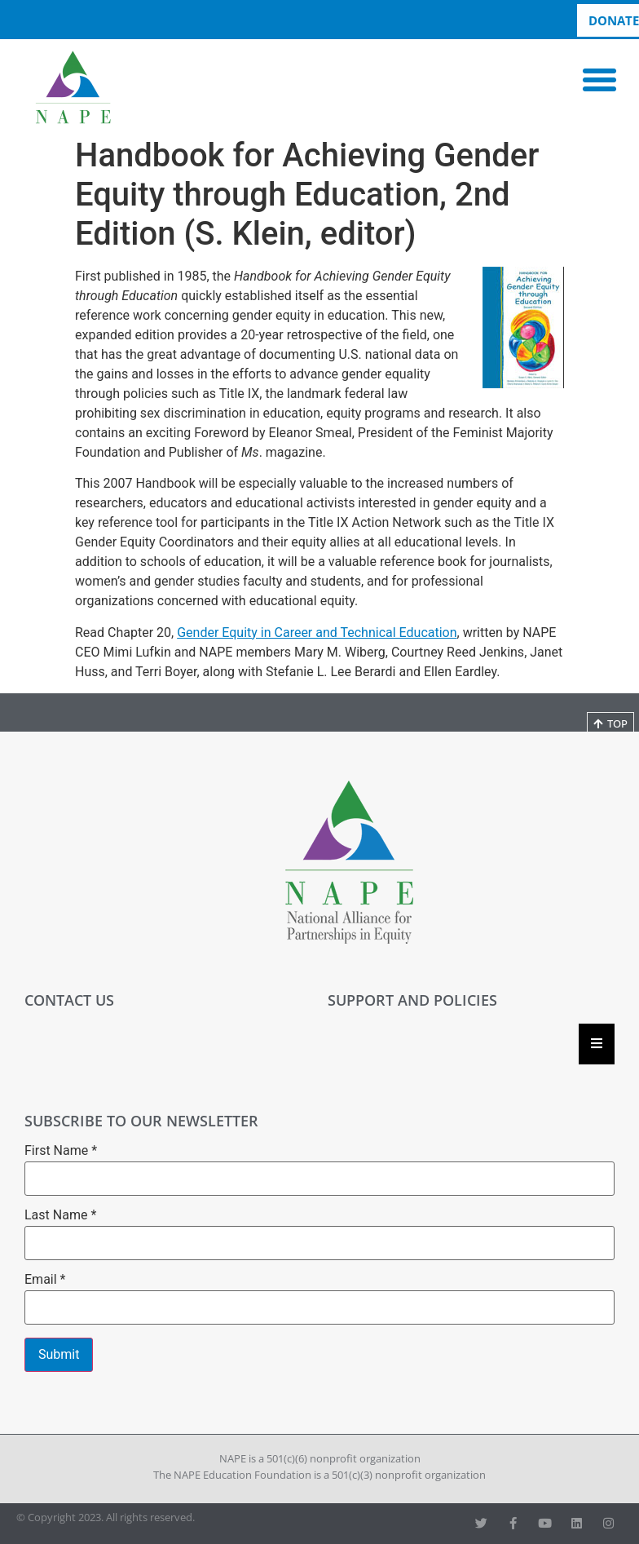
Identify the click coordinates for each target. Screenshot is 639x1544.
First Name (60, 1150)
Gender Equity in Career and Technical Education (316, 632)
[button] (600, 80)
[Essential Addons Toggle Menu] (597, 1044)
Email (44, 1279)
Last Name (60, 1215)
